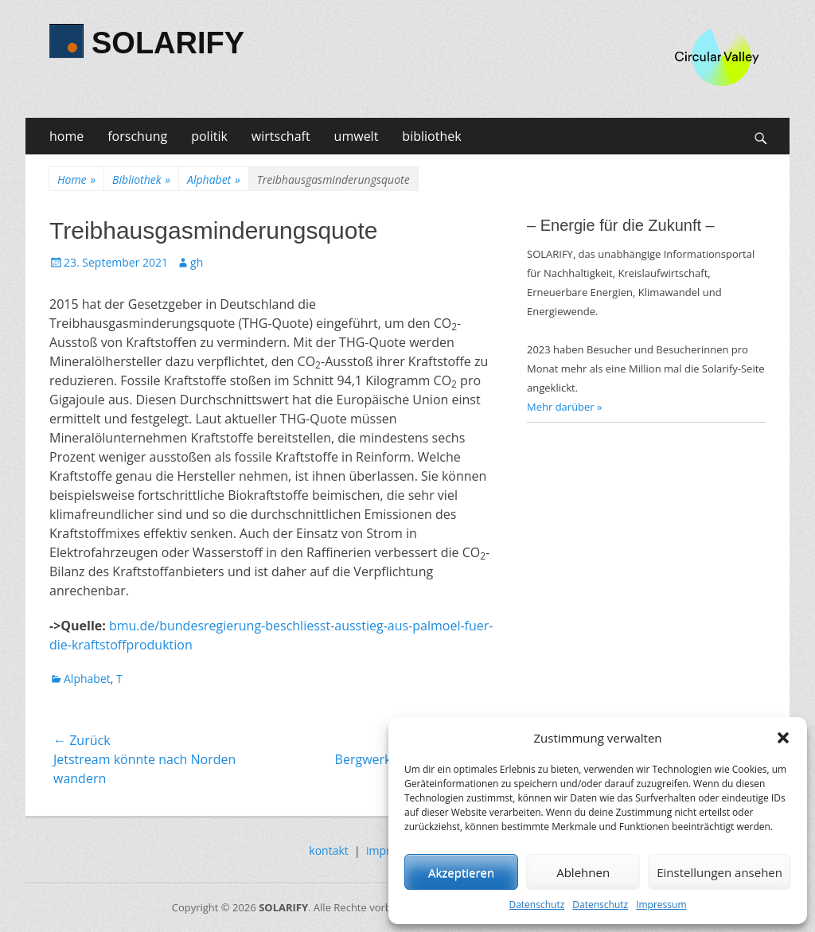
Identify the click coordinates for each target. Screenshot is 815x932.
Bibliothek (141, 179)
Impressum (661, 904)
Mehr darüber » (564, 407)
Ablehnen (583, 872)
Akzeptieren (461, 872)
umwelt (356, 136)
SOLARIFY (168, 43)
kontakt (328, 850)
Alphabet (213, 179)
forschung (137, 136)
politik (209, 136)
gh (196, 262)
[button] (783, 738)
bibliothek (431, 136)
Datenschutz (536, 904)
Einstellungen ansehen (719, 872)
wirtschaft (281, 136)
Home (76, 179)
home (66, 136)
